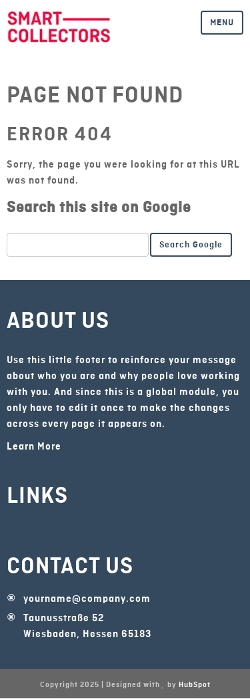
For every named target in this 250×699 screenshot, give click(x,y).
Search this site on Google (99, 207)
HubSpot (195, 685)
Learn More (34, 447)
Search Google (191, 244)
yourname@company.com (87, 599)
